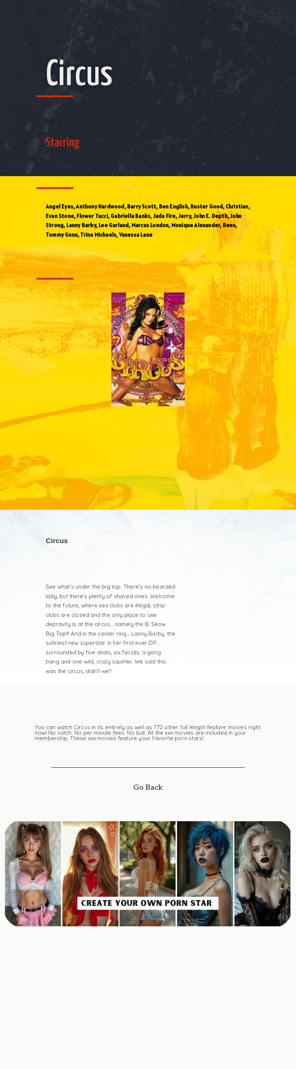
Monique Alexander (195, 225)
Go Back (148, 787)
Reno (229, 225)
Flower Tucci (92, 215)
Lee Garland (114, 225)
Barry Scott (141, 206)
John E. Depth (210, 215)
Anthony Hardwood (100, 206)
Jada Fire (164, 215)
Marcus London (150, 225)
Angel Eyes (59, 206)
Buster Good (206, 206)
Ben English (173, 206)
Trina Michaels (98, 234)
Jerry (184, 215)
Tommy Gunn (62, 234)
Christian (237, 206)
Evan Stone (60, 215)
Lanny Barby (81, 225)
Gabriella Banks (130, 215)
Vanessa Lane (135, 234)
